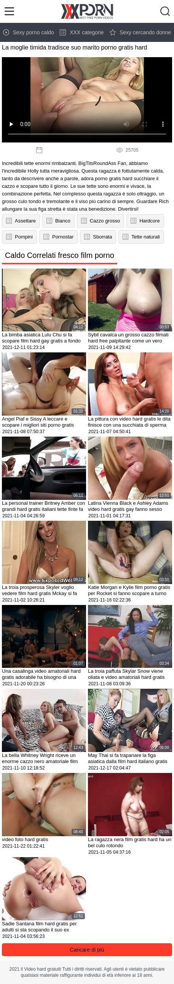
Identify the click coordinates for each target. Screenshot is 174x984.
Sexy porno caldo (28, 32)
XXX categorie (82, 32)
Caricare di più (87, 950)
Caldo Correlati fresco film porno (59, 255)
